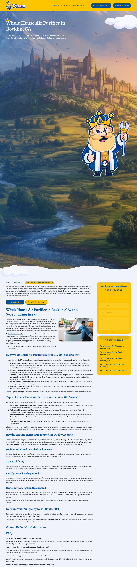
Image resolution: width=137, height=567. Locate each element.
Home (8, 282)
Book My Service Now (101, 5)
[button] (57, 5)
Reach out (26, 429)
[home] (15, 5)
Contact (8, 346)
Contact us (61, 293)
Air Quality (17, 282)
